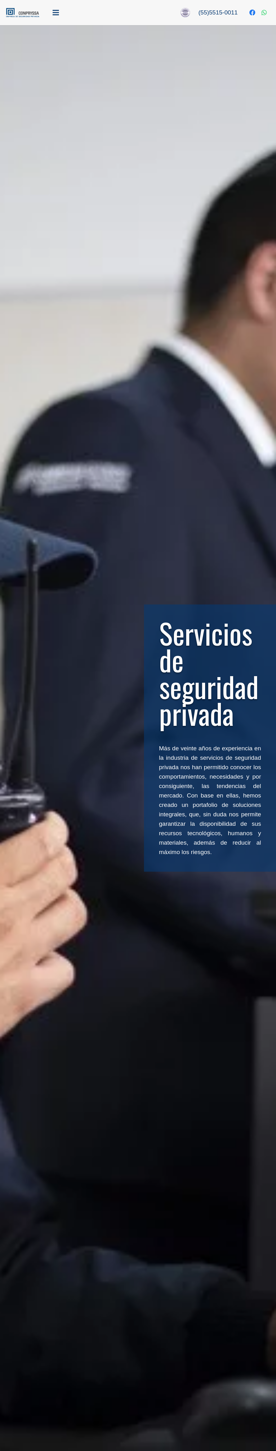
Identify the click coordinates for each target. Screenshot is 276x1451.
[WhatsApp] (264, 13)
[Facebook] (252, 13)
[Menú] (93, 12)
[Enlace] (22, 12)
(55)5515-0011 (218, 12)
